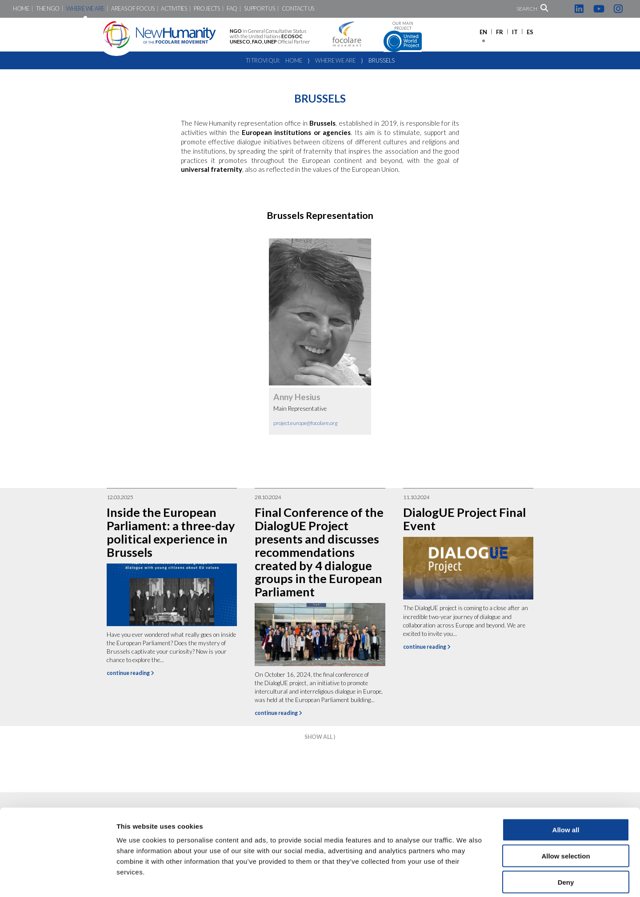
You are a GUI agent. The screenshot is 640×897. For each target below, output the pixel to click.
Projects (207, 8)
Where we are (85, 8)
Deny (566, 840)
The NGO (48, 8)
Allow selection (565, 814)
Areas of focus (132, 8)
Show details (466, 879)
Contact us (298, 8)
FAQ (232, 8)
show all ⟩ (320, 737)
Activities (174, 8)
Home (21, 8)
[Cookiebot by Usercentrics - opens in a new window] (57, 879)
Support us (259, 8)
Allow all (566, 788)
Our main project (403, 36)
